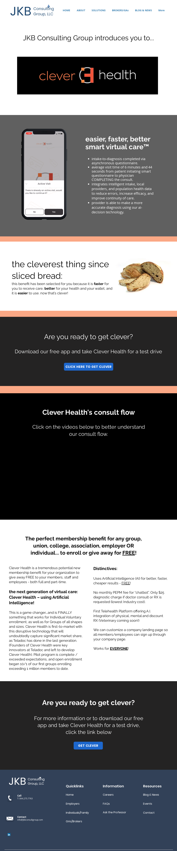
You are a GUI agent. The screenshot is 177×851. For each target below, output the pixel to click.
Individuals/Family (77, 813)
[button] (98, 10)
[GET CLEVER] (88, 745)
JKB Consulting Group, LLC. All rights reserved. (52, 849)
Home (70, 795)
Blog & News (151, 795)
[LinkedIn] (9, 834)
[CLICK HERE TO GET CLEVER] (88, 367)
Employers (73, 804)
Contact (149, 813)
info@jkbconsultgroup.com (30, 819)
